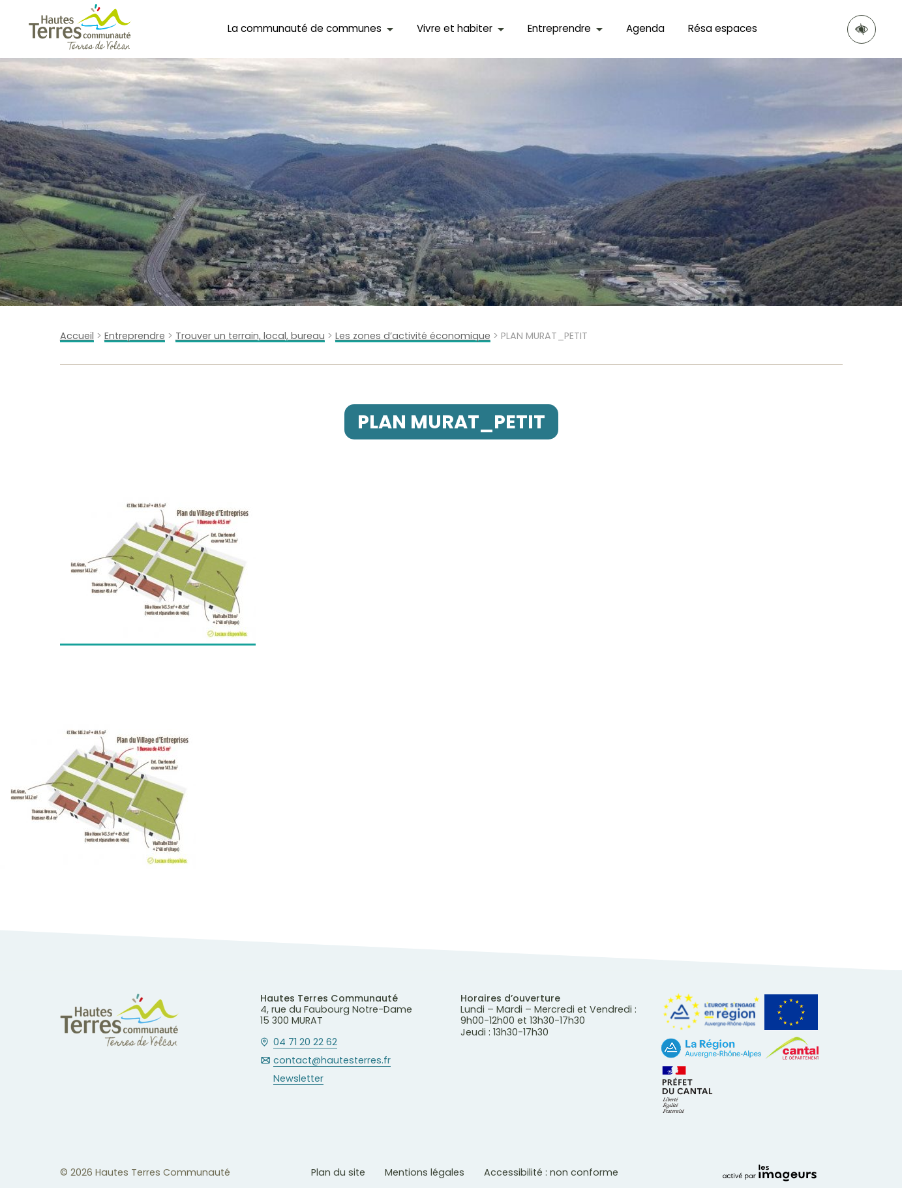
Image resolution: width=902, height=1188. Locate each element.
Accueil (77, 336)
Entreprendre (559, 28)
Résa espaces (722, 28)
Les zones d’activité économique (412, 336)
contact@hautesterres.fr (332, 1061)
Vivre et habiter (454, 28)
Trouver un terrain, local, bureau (250, 336)
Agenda (645, 28)
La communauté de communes (305, 28)
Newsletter (298, 1079)
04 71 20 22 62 (305, 1042)
